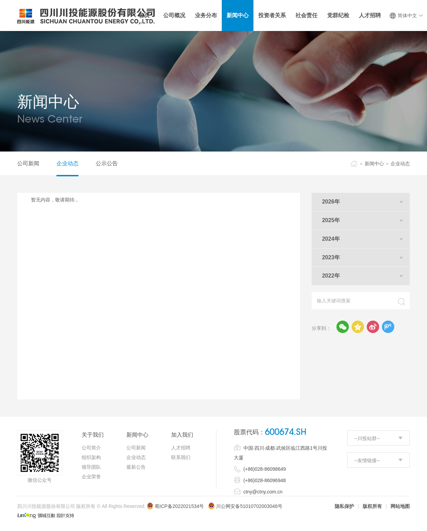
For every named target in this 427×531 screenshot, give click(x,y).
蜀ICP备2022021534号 (175, 506)
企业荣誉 (91, 476)
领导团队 (91, 467)
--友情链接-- (367, 460)
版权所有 (372, 506)
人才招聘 (180, 447)
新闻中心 (374, 163)
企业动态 (67, 163)
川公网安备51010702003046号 (249, 506)
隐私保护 (344, 506)
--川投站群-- (367, 438)
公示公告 (107, 163)
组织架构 (91, 457)
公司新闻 (28, 163)
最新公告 (136, 467)
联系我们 (180, 457)
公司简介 (91, 447)
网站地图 (400, 506)
